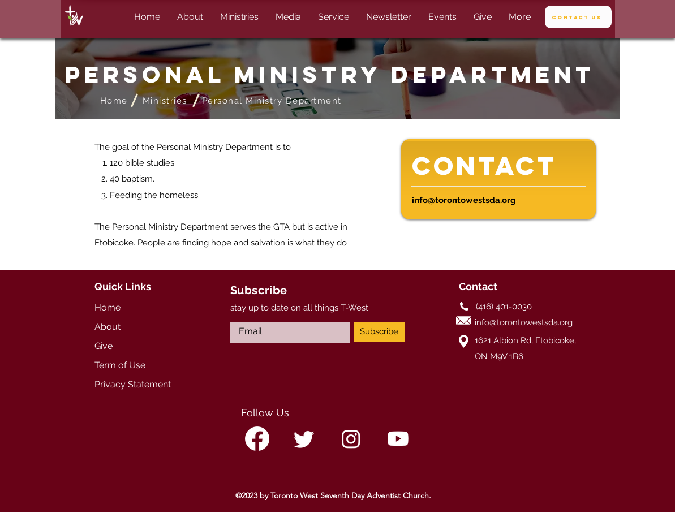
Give (103, 345)
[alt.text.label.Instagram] (351, 438)
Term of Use (119, 365)
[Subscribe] (379, 332)
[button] (288, 16)
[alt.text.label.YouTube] (398, 438)
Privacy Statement (132, 384)
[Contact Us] (578, 17)
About (107, 326)
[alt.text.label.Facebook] (257, 438)
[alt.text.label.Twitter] (304, 438)
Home (107, 307)
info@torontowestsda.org (464, 200)
